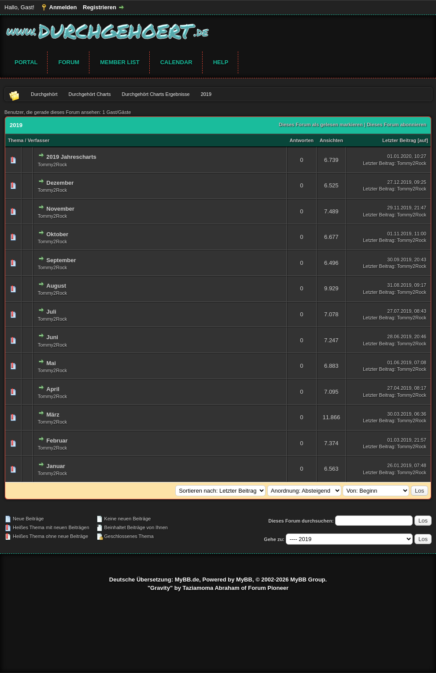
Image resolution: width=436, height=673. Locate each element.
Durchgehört (44, 94)
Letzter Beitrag (399, 140)
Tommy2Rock (52, 164)
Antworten (302, 140)
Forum (68, 62)
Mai (51, 363)
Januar (55, 466)
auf (423, 140)
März (52, 414)
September (61, 260)
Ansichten (331, 140)
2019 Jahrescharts (71, 157)
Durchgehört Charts (90, 94)
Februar (56, 440)
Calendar (176, 62)
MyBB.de (187, 579)
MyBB (244, 579)
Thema (15, 140)
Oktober (57, 234)
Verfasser (39, 140)
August (56, 285)
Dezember (60, 182)
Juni (52, 337)
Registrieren (99, 7)
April (52, 389)
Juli (51, 311)
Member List (120, 62)
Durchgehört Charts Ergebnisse (156, 94)
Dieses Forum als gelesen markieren (321, 124)
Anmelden (63, 7)
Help (221, 62)
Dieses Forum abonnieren (396, 124)
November (60, 208)
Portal (26, 62)
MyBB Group (307, 579)
